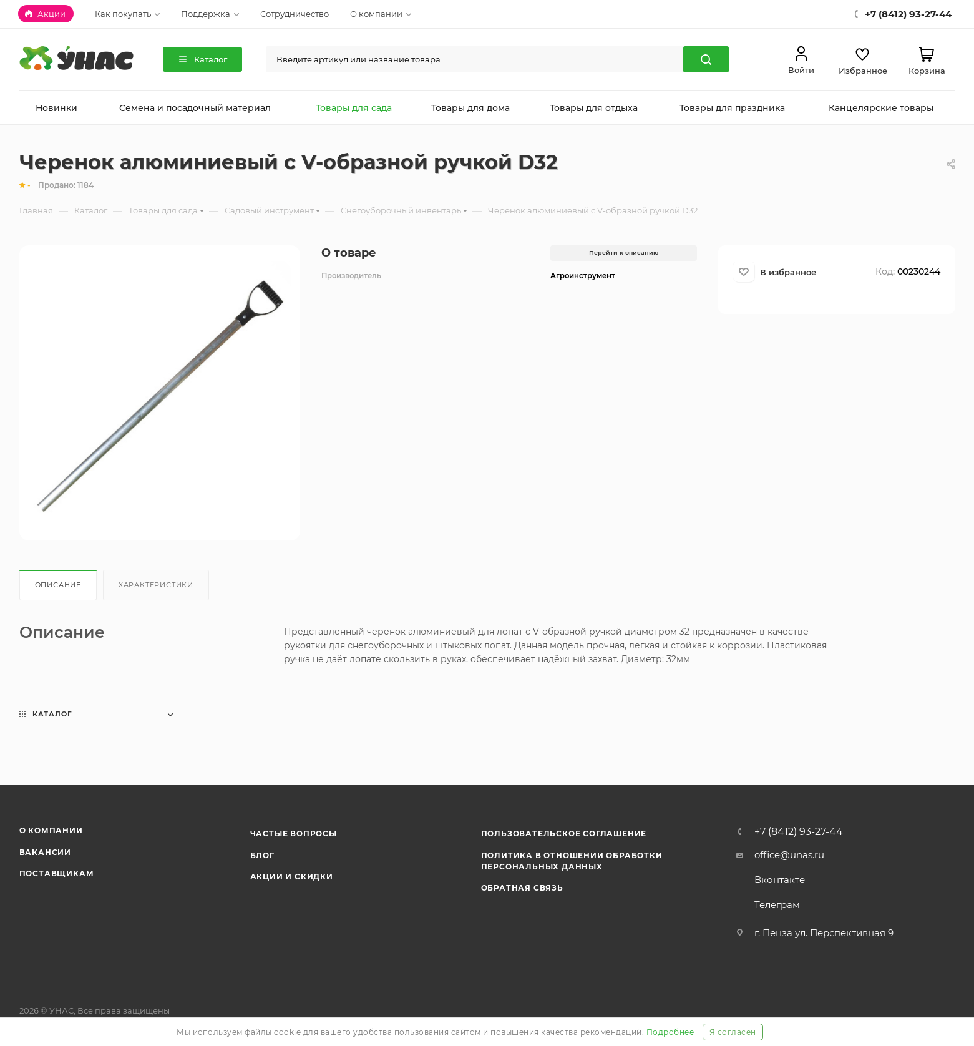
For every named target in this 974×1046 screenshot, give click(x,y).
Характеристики (156, 584)
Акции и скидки (291, 876)
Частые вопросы (293, 833)
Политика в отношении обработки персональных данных (572, 861)
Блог (262, 855)
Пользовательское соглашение (564, 833)
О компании (51, 830)
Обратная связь (522, 887)
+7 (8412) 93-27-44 (798, 832)
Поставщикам (56, 873)
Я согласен (732, 1032)
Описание (58, 584)
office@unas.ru (789, 855)
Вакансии (45, 852)
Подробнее (670, 1032)
